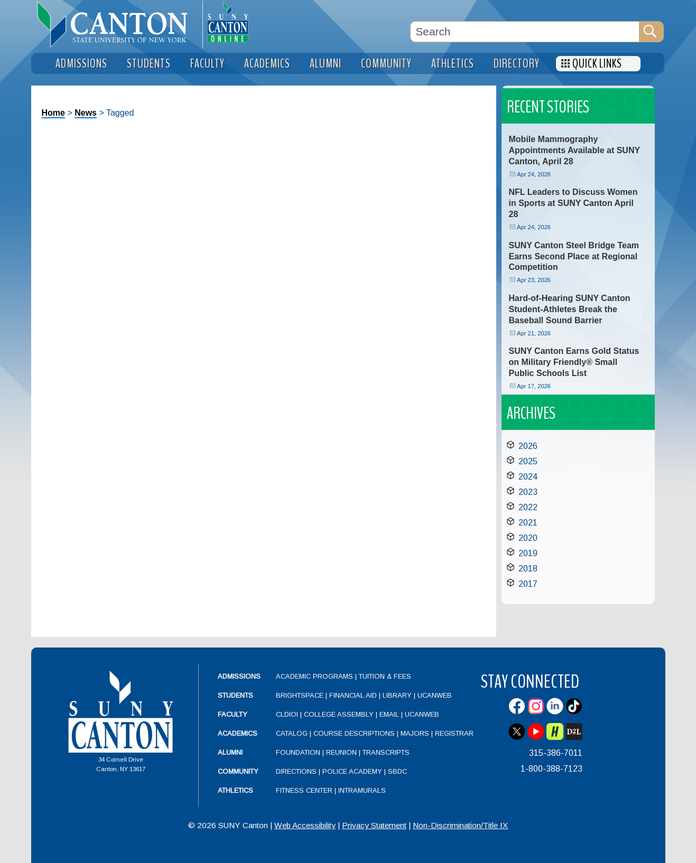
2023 (527, 491)
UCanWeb (434, 695)
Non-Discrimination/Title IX (460, 825)
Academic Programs (315, 676)
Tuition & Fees (385, 676)
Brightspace (299, 695)
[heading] (116, 24)
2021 (527, 522)
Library (397, 695)
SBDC (397, 771)
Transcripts (386, 752)
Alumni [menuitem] (325, 63)
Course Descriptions (354, 733)
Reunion (341, 752)
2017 (527, 583)
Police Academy (352, 771)
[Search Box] (524, 31)
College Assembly (339, 714)
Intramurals (362, 790)
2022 (527, 507)
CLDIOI (287, 714)
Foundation (298, 752)
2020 (527, 537)
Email (389, 714)
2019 (527, 553)
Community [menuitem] (386, 63)
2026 (527, 446)
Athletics (235, 790)
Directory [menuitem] (517, 63)
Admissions (239, 676)
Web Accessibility (305, 825)
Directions (296, 771)
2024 (527, 476)
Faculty (232, 714)
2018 (527, 568)
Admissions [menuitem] (81, 63)
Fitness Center (304, 790)
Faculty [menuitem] (207, 63)
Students (235, 695)
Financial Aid (353, 695)
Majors (415, 733)
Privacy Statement (374, 825)
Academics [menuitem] (267, 63)
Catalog (292, 733)
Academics (237, 733)
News (86, 112)
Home (53, 112)
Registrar (454, 733)
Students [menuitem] (149, 63)
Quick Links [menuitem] (597, 63)
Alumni (230, 752)
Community (238, 771)
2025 (527, 461)
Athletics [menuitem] (452, 63)
